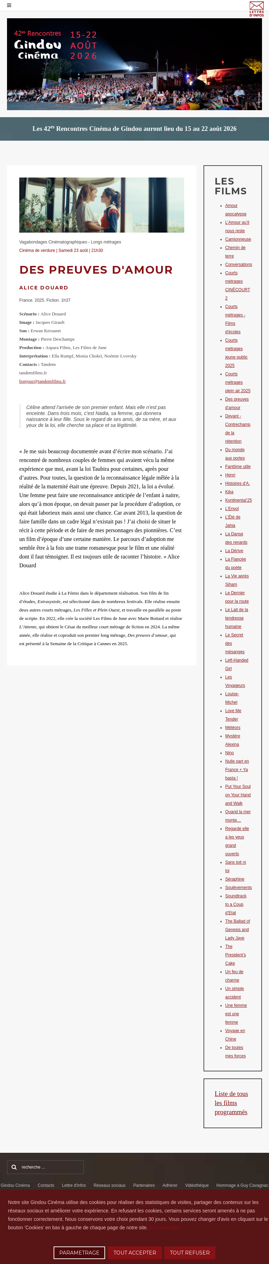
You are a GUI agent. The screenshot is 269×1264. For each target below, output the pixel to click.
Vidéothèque (197, 1185)
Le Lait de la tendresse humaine (236, 618)
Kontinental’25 (238, 500)
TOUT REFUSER (190, 1253)
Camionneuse (238, 239)
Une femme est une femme (236, 1014)
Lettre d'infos (74, 1185)
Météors (232, 727)
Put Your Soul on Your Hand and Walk (238, 795)
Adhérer (170, 1185)
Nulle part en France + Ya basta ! (237, 770)
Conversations (238, 264)
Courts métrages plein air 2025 (237, 382)
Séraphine (234, 879)
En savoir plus (164, 1227)
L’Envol (232, 508)
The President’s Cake (235, 955)
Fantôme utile (238, 466)
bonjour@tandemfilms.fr (42, 381)
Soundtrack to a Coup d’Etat (236, 904)
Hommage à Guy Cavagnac (242, 1185)
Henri (230, 475)
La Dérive (234, 550)
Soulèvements (238, 887)
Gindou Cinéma (15, 1185)
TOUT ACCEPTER (134, 1253)
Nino (229, 752)
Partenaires (144, 1185)
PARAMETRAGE (79, 1253)
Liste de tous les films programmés (231, 1103)
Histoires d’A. (237, 483)
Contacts (45, 1185)
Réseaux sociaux (109, 1185)
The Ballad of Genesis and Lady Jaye (237, 930)
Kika (229, 491)
